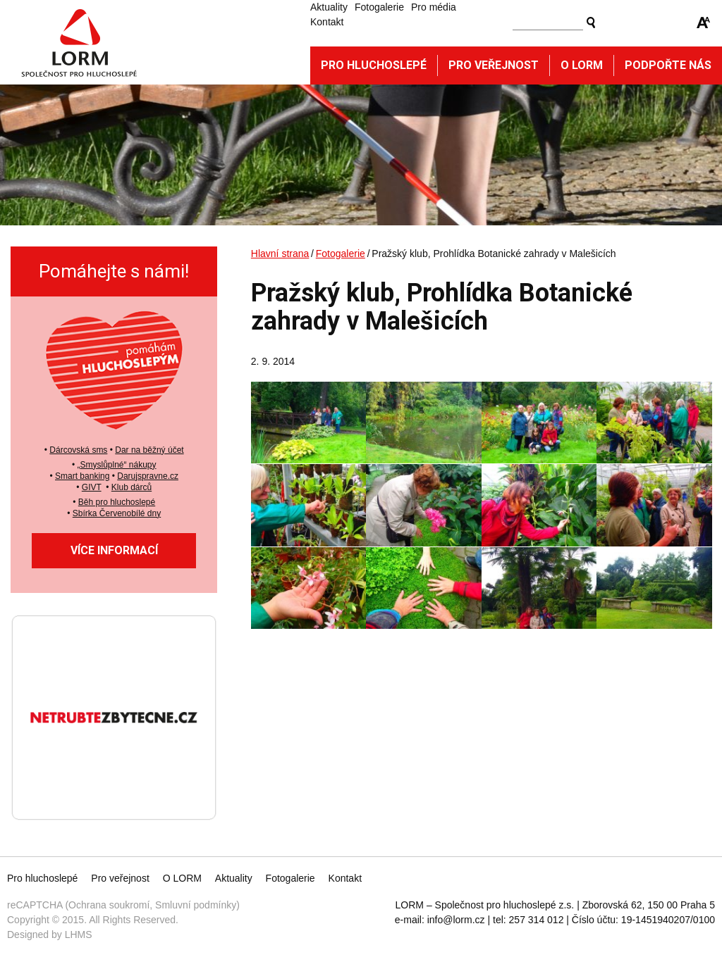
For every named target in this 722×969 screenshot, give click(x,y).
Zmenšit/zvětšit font (703, 22)
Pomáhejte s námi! (114, 271)
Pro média (433, 7)
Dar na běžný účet (149, 450)
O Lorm (582, 65)
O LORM (182, 878)
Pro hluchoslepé (374, 65)
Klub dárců (131, 487)
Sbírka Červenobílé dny (117, 513)
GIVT (92, 487)
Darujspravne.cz (147, 476)
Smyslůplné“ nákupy (118, 465)
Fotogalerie (379, 7)
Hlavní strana (280, 253)
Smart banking (82, 476)
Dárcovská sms (78, 450)
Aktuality (329, 7)
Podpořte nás (668, 65)
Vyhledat (591, 22)
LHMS (78, 934)
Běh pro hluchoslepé (116, 502)
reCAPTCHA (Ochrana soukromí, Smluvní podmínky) (123, 905)
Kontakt (326, 21)
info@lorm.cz (456, 919)
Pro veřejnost (493, 65)
